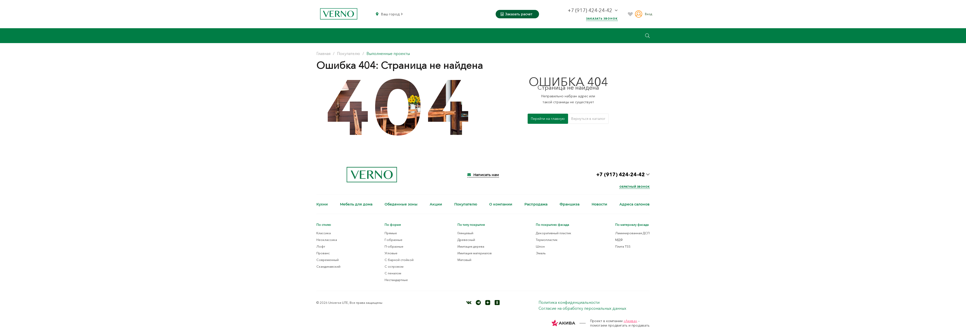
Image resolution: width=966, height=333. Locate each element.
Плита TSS (623, 246)
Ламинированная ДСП (632, 233)
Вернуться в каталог (588, 118)
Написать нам (483, 175)
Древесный (466, 240)
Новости (599, 204)
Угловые (391, 253)
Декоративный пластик (553, 233)
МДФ (619, 240)
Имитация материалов (474, 253)
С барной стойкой (399, 260)
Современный (327, 260)
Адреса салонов (634, 204)
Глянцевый (465, 233)
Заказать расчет (516, 14)
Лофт (320, 246)
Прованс (323, 253)
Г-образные (393, 240)
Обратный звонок (634, 186)
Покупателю (465, 204)
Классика (323, 233)
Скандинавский (328, 266)
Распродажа (535, 204)
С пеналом (393, 273)
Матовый (464, 260)
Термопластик (547, 240)
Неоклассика (326, 240)
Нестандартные (396, 280)
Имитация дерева (470, 246)
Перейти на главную (548, 118)
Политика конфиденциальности (569, 302)
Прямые (391, 233)
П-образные (394, 246)
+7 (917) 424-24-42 (590, 10)
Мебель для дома (356, 204)
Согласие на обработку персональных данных (582, 308)
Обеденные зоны (401, 204)
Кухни (322, 204)
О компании (500, 204)
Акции (436, 204)
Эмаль (541, 253)
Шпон (540, 246)
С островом (394, 266)
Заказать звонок (602, 18)
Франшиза (569, 204)
